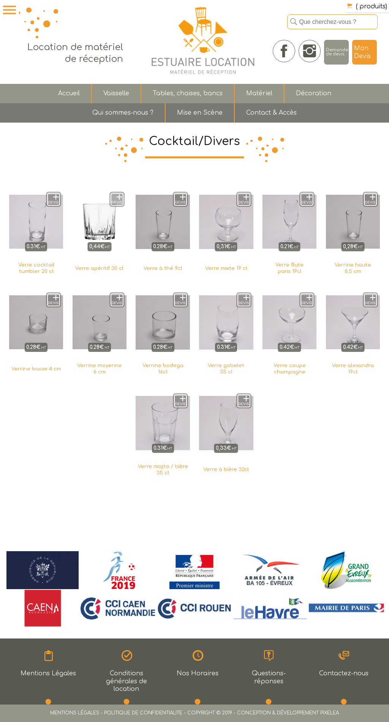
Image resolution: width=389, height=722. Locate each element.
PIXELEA (329, 713)
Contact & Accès (271, 112)
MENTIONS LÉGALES (74, 713)
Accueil (69, 93)
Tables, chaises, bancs (188, 93)
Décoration (313, 93)
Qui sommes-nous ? (122, 112)
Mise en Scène (200, 112)
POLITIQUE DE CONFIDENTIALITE (143, 713)
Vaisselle (116, 93)
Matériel (259, 93)
